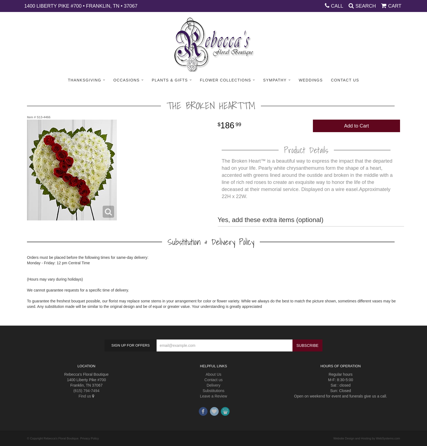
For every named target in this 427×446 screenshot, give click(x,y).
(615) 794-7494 (86, 391)
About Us (213, 374)
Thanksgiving (84, 80)
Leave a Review (213, 396)
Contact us (214, 380)
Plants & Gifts (170, 80)
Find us (86, 396)
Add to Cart (356, 126)
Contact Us (345, 80)
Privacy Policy (89, 438)
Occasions (126, 80)
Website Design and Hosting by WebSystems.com (366, 438)
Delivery (214, 385)
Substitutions (213, 391)
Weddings (311, 80)
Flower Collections (225, 80)
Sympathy (274, 80)
